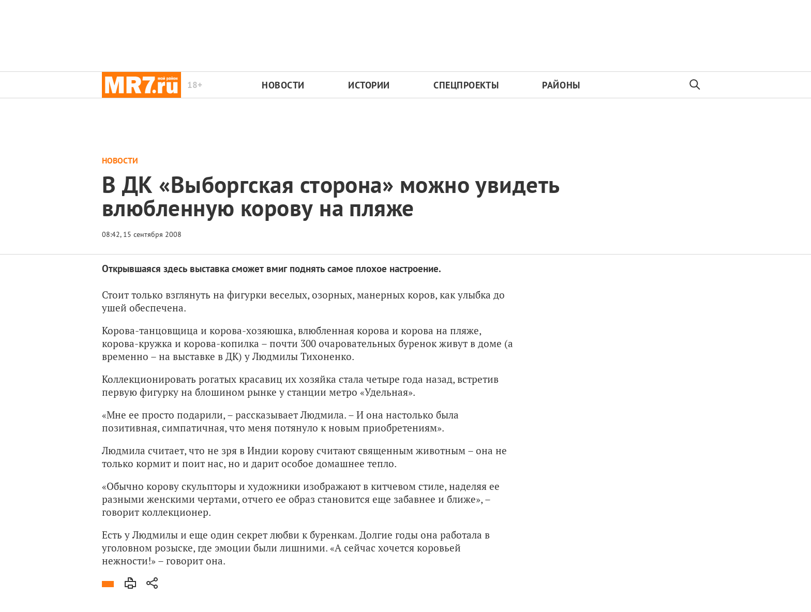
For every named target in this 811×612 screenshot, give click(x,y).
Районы (561, 85)
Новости (283, 85)
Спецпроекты (466, 85)
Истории (369, 85)
